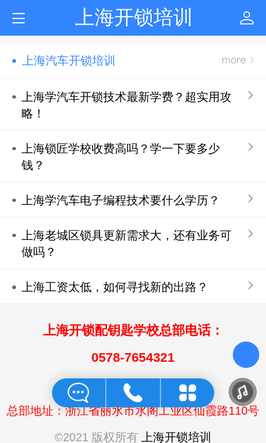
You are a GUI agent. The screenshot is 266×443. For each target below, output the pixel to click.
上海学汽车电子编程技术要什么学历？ (121, 200)
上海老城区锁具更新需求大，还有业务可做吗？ (127, 243)
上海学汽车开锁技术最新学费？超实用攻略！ (127, 105)
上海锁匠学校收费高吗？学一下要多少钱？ (121, 157)
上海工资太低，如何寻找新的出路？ (115, 287)
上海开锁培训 (134, 17)
